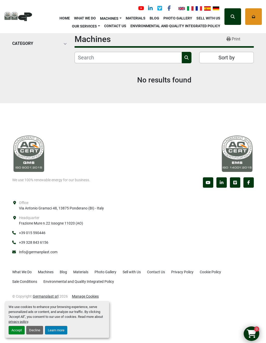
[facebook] (169, 8)
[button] (111, 17)
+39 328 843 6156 (33, 242)
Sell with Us (208, 18)
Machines (109, 18)
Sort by (226, 57)
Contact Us (115, 26)
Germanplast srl (45, 296)
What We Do (85, 18)
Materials (135, 18)
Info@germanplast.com (38, 252)
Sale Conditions (24, 281)
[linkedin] (150, 8)
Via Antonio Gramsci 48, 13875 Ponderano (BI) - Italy (61, 208)
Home (64, 18)
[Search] (128, 57)
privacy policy (18, 322)
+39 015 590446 (32, 233)
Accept (16, 330)
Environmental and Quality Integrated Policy (175, 26)
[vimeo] (160, 8)
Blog (154, 18)
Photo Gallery (177, 18)
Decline (34, 330)
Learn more (56, 330)
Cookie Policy (210, 272)
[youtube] (141, 8)
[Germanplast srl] (28, 153)
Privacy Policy (182, 272)
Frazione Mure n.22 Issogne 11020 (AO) (51, 223)
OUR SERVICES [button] (84, 26)
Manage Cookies (85, 296)
